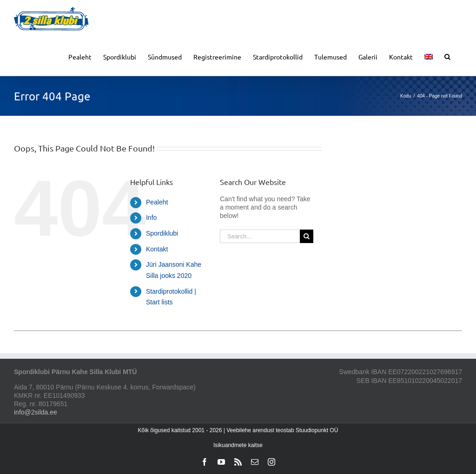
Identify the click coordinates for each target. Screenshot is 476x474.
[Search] (306, 236)
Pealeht (157, 202)
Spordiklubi (162, 233)
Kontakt (157, 249)
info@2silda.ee (35, 412)
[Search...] (260, 236)
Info (151, 217)
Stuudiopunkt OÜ (317, 430)
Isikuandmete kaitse (238, 445)
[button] (447, 56)
